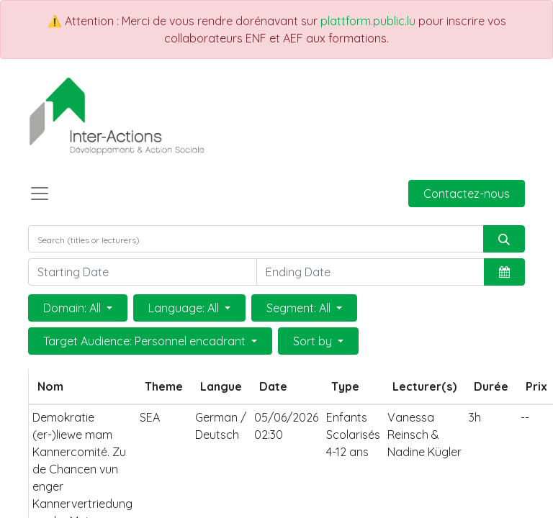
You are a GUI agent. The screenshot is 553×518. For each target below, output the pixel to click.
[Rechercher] (504, 239)
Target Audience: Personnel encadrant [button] (145, 341)
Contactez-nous (466, 193)
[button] (504, 272)
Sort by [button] (314, 341)
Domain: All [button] (73, 308)
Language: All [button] (185, 308)
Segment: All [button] (299, 308)
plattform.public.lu (367, 21)
